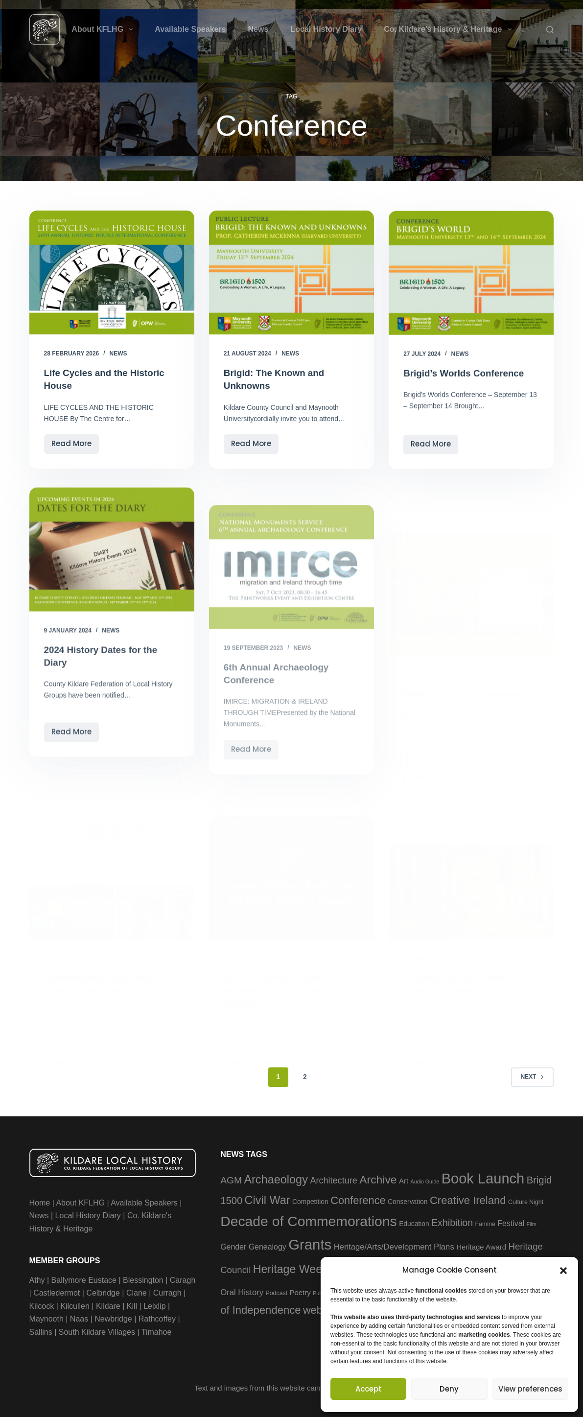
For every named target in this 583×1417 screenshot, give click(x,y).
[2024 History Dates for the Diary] (111, 577)
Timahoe (156, 1330)
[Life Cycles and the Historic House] (111, 272)
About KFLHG (104, 29)
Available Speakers (190, 29)
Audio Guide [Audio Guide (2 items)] (425, 1180)
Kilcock (41, 1304)
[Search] (550, 29)
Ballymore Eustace (84, 1279)
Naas (79, 1318)
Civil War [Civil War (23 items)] (267, 1199)
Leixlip (154, 1304)
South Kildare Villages (97, 1330)
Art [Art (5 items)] (403, 1180)
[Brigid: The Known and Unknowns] (291, 273)
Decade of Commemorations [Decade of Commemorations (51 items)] (308, 1220)
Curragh (167, 1292)
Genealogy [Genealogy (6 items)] (267, 1245)
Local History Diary (326, 29)
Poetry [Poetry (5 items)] (300, 1291)
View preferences (530, 1389)
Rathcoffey (157, 1318)
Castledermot (56, 1292)
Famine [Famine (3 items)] (485, 1223)
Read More (75, 445)
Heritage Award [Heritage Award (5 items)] (481, 1245)
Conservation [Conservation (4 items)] (407, 1200)
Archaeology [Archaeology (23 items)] (276, 1178)
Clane (136, 1292)
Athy (37, 1279)
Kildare (108, 1304)
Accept (368, 1389)
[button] (563, 1270)
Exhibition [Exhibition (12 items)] (452, 1221)
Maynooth (46, 1318)
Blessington (143, 1279)
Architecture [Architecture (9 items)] (333, 1179)
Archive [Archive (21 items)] (377, 1178)
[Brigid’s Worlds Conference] (471, 275)
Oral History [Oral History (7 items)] (241, 1291)
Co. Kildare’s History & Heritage (449, 29)
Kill (132, 1304)
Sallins (40, 1330)
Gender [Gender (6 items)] (233, 1245)
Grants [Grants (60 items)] (309, 1243)
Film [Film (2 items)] (531, 1223)
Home (39, 1202)
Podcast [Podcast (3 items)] (276, 1291)
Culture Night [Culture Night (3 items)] (525, 1201)
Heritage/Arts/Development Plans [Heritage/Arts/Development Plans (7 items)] (394, 1245)
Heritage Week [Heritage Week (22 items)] (290, 1268)
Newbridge (113, 1318)
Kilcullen (75, 1304)
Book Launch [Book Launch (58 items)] (483, 1177)
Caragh (182, 1279)
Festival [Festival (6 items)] (510, 1222)
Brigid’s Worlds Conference (467, 375)
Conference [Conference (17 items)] (358, 1199)
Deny (449, 1389)
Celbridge (102, 1292)
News (258, 29)
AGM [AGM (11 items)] (231, 1179)
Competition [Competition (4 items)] (310, 1200)
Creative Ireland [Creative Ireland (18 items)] (468, 1199)
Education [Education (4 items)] (414, 1223)
